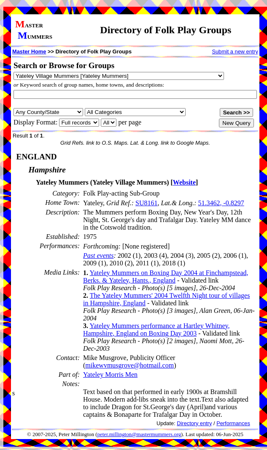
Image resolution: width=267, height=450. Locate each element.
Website (184, 182)
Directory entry (194, 423)
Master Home (29, 51)
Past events (98, 255)
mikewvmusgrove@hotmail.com (129, 365)
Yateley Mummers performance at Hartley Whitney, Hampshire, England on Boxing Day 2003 (156, 329)
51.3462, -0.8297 (221, 202)
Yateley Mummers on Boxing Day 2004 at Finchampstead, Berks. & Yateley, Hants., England (165, 276)
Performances (233, 423)
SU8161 (146, 202)
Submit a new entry (235, 51)
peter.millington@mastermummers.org (139, 434)
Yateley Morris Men (110, 374)
